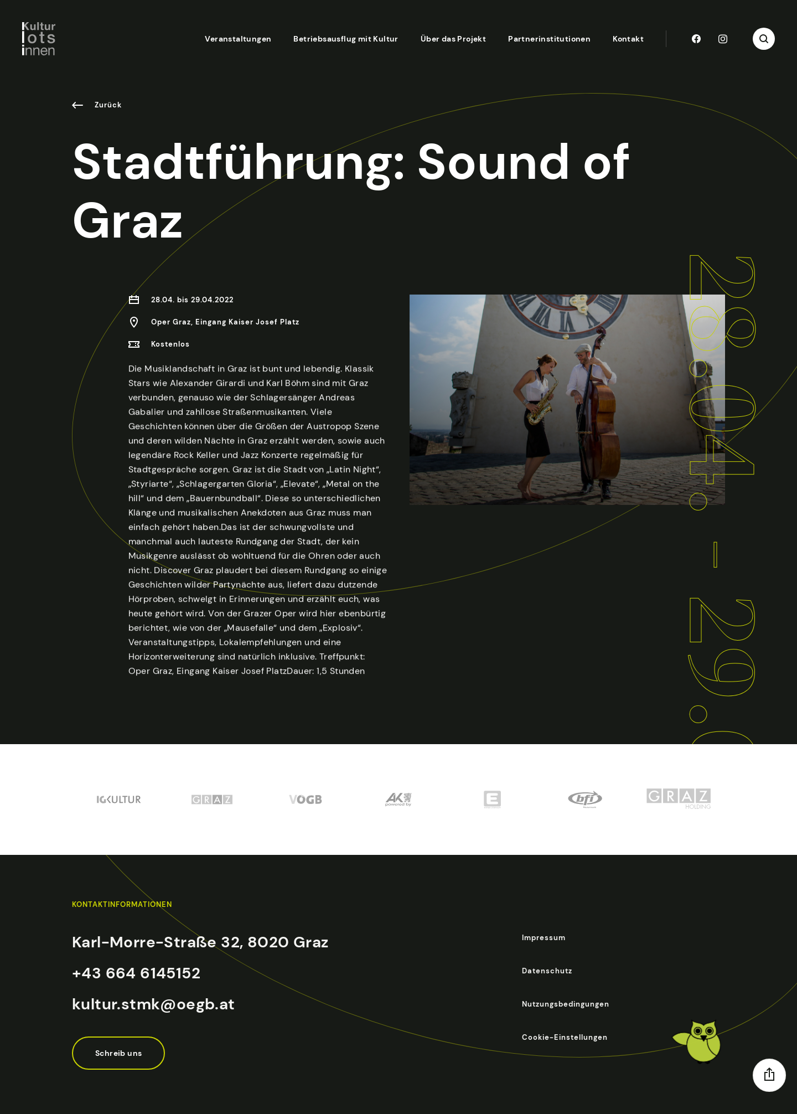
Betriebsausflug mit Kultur (345, 39)
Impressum (544, 937)
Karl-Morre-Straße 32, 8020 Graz (200, 942)
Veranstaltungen (238, 39)
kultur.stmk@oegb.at (153, 1004)
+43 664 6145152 (136, 973)
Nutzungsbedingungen (565, 1004)
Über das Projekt (453, 39)
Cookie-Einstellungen (565, 1037)
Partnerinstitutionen (549, 39)
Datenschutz (547, 971)
